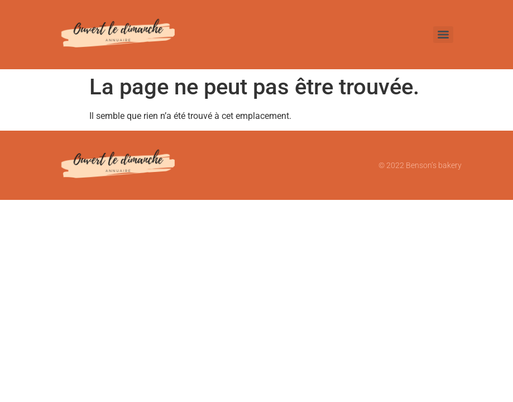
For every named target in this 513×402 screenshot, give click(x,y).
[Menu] (443, 34)
